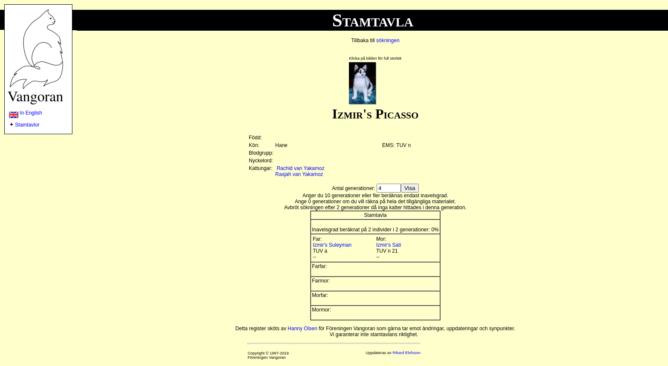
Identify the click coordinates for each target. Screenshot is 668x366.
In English (25, 113)
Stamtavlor (27, 125)
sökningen (388, 40)
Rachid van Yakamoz (300, 168)
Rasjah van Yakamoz (299, 174)
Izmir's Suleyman (332, 245)
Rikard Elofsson (406, 353)
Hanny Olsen (302, 328)
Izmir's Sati (388, 245)
